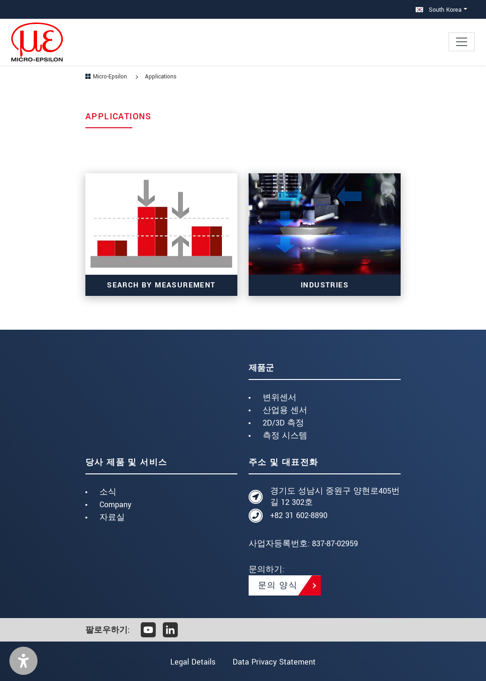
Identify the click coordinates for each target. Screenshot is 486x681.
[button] (23, 661)
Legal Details (192, 662)
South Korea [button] (439, 9)
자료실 (112, 517)
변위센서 (279, 397)
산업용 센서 (285, 410)
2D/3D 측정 (283, 423)
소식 (107, 492)
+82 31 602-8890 (298, 515)
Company (115, 505)
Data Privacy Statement (274, 662)
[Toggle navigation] (461, 41)
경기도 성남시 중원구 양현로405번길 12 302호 (335, 497)
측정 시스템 (285, 436)
